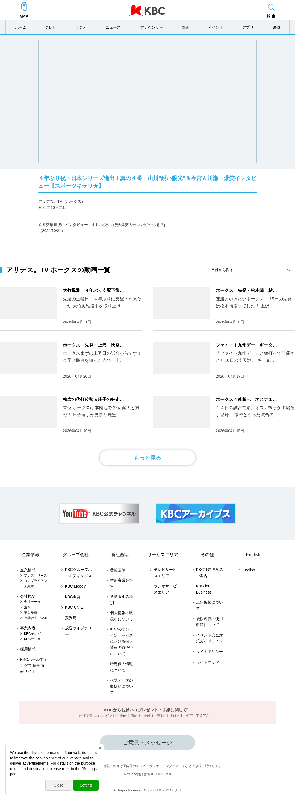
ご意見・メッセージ (147, 743)
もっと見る (147, 458)
